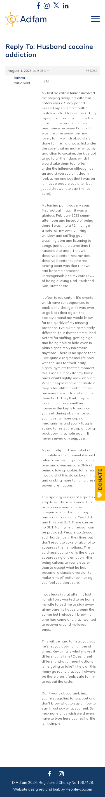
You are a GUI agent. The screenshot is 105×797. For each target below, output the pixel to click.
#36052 (91, 70)
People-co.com (79, 789)
